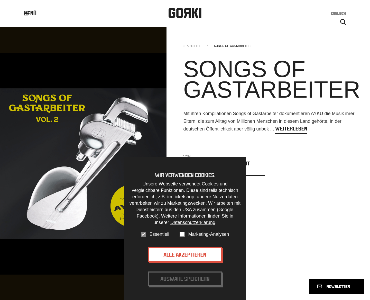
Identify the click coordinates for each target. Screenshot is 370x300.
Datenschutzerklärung (192, 229)
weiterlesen (291, 128)
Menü (34, 13)
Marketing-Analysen (208, 241)
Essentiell (159, 241)
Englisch (338, 13)
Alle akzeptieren (184, 262)
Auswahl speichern (185, 286)
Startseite (192, 46)
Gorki (185, 13)
